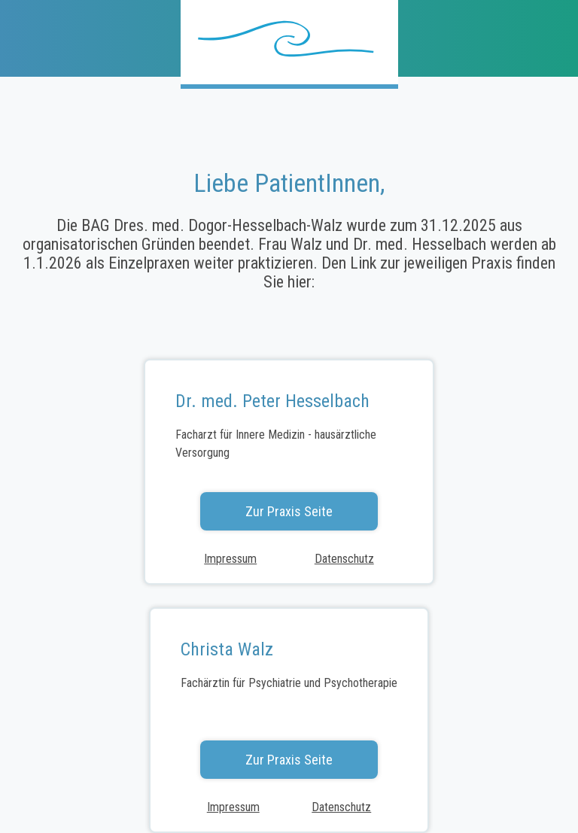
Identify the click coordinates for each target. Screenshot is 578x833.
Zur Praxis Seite (289, 511)
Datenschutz (344, 559)
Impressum (230, 559)
